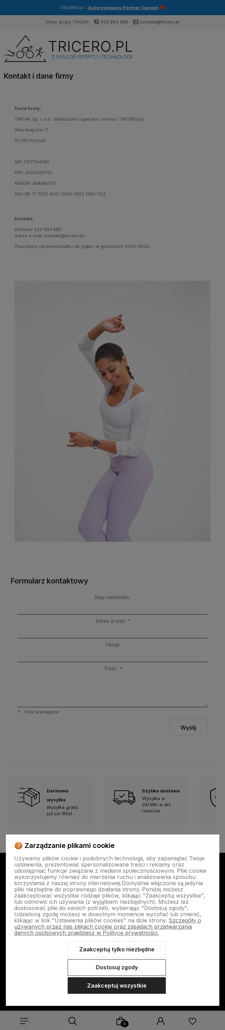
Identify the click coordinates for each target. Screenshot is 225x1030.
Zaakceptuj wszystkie (117, 985)
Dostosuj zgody (117, 967)
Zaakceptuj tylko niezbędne (116, 949)
